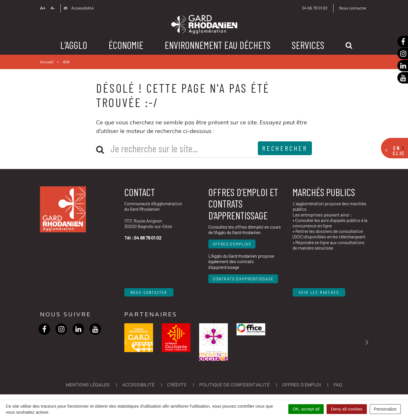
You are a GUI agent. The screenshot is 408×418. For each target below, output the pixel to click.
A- (53, 8)
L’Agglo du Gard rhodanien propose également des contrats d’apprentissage (241, 261)
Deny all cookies (346, 408)
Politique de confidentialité (234, 384)
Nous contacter (353, 7)
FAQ (337, 384)
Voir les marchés (319, 292)
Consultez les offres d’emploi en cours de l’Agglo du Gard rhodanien (244, 229)
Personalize (385, 408)
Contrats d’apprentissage (243, 278)
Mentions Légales (88, 384)
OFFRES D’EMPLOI (301, 384)
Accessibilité (79, 7)
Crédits (176, 384)
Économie (125, 45)
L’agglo (73, 45)
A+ (42, 8)
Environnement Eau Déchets (217, 45)
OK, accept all (306, 408)
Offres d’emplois (232, 244)
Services (308, 45)
